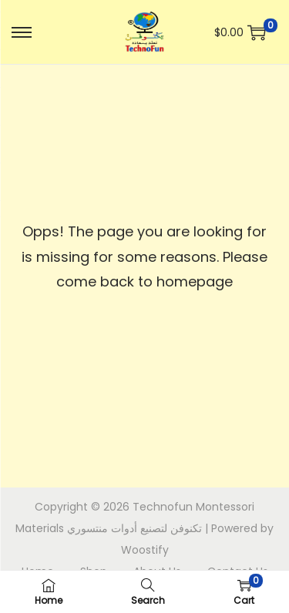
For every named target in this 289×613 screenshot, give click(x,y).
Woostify (145, 550)
